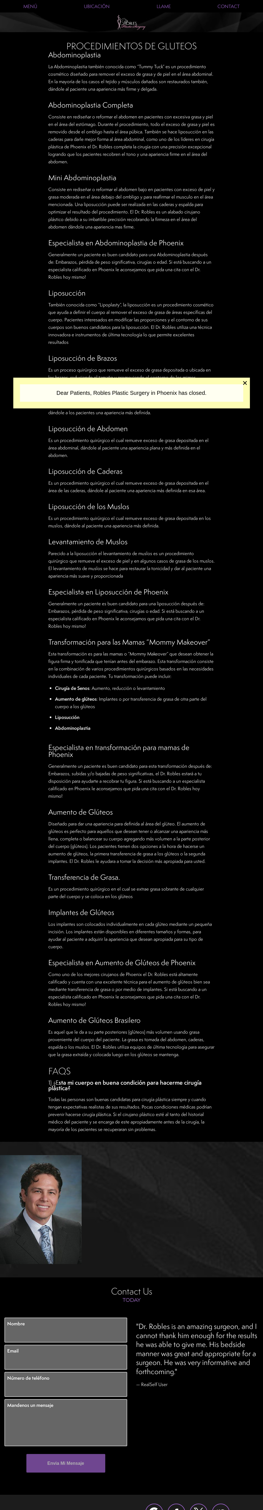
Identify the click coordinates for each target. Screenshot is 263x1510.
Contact (228, 6)
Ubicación (97, 6)
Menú (30, 6)
